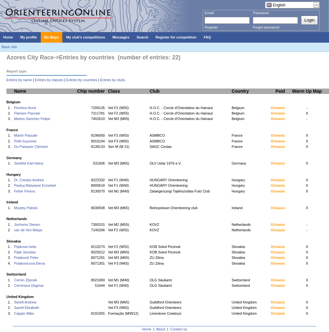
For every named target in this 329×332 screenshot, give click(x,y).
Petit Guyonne (25, 141)
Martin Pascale (26, 135)
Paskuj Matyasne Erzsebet (35, 185)
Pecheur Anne (25, 108)
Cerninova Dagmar (29, 285)
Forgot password (266, 27)
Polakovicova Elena (29, 263)
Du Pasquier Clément (31, 147)
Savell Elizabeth (26, 308)
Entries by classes (49, 80)
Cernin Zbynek (25, 280)
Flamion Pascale (27, 113)
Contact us (178, 329)
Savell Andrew (25, 302)
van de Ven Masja (28, 230)
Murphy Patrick (26, 208)
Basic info (9, 47)
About (160, 329)
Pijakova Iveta (25, 247)
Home (146, 329)
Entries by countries (81, 80)
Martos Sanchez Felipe (32, 119)
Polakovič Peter (26, 258)
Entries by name (19, 80)
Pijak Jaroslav (25, 252)
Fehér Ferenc (24, 191)
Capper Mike (24, 313)
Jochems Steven (27, 224)
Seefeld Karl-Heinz (29, 163)
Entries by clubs (112, 80)
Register (211, 27)
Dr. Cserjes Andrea (29, 180)
